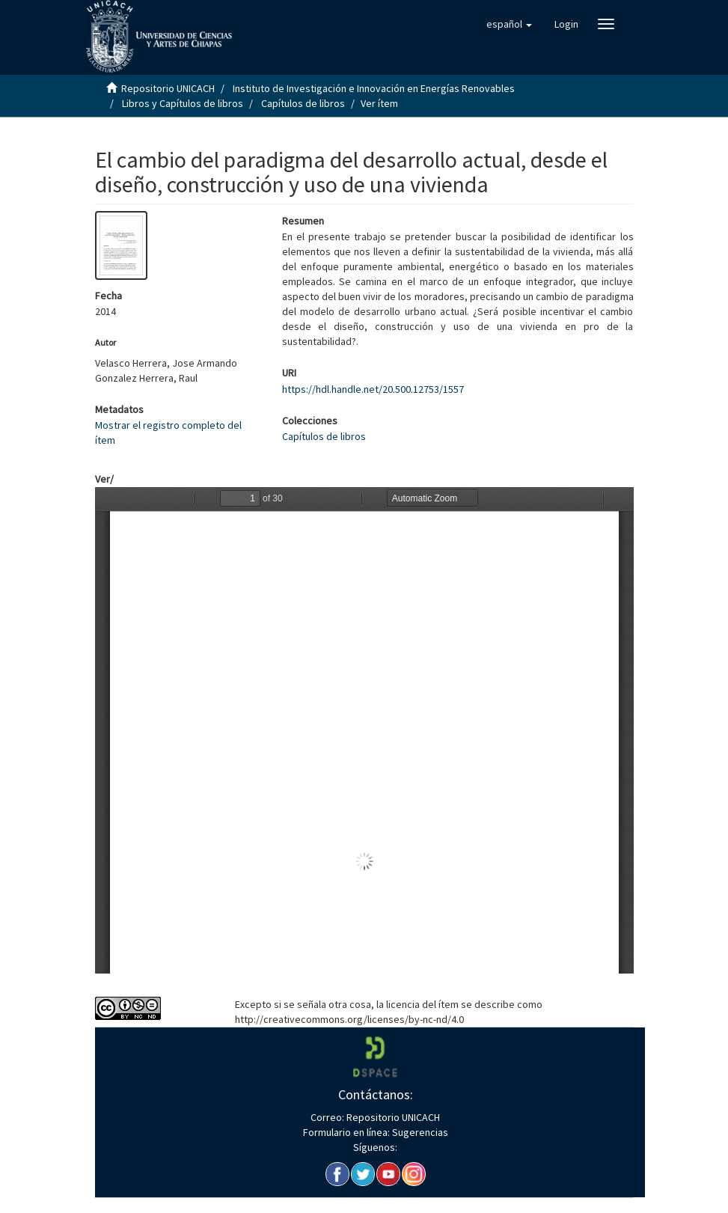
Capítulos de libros (303, 103)
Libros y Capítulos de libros (182, 103)
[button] (509, 24)
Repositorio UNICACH (168, 88)
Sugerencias (419, 1132)
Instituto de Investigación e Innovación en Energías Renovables (374, 88)
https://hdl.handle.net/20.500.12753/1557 (373, 389)
